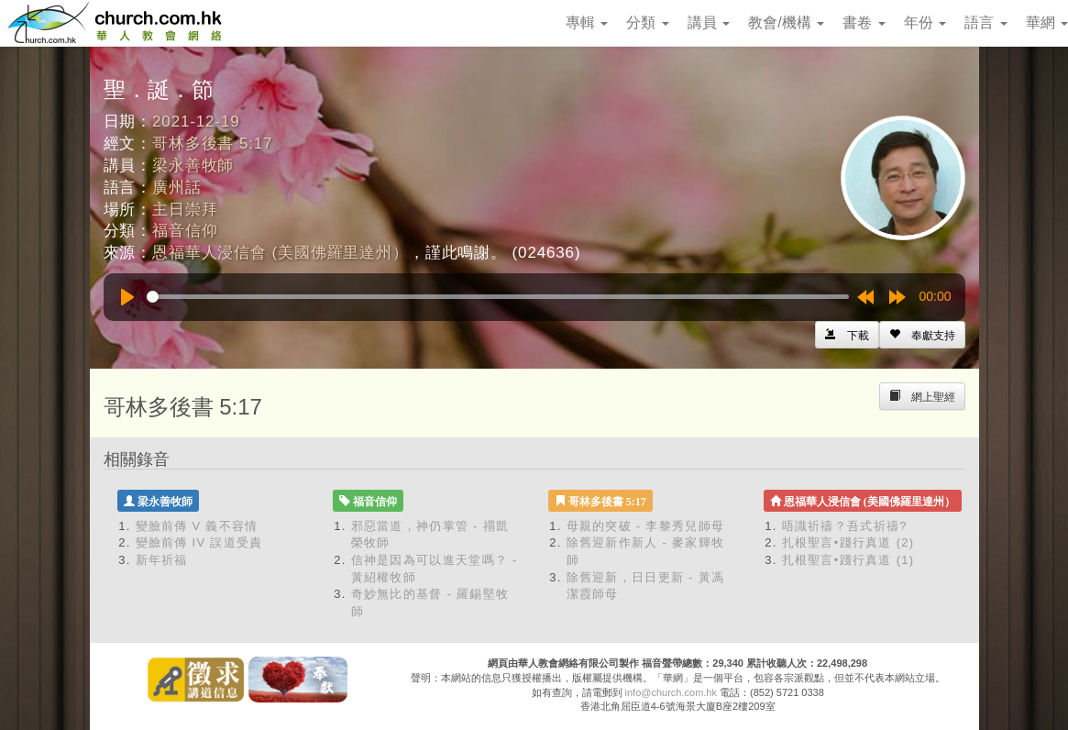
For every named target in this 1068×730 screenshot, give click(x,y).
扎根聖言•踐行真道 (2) (848, 542)
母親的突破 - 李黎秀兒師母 (646, 526)
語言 (985, 22)
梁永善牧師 (193, 165)
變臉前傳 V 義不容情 (197, 526)
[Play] (127, 297)
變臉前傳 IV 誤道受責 (199, 542)
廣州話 (177, 187)
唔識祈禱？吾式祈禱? (845, 526)
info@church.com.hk (671, 692)
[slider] (498, 296)
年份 (925, 22)
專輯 (587, 22)
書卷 (863, 22)
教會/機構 (786, 22)
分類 (647, 22)
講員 (709, 22)
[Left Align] (922, 334)
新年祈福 (162, 560)
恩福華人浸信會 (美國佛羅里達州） (280, 252)
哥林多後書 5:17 (212, 143)
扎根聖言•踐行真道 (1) (848, 560)
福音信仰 (184, 230)
